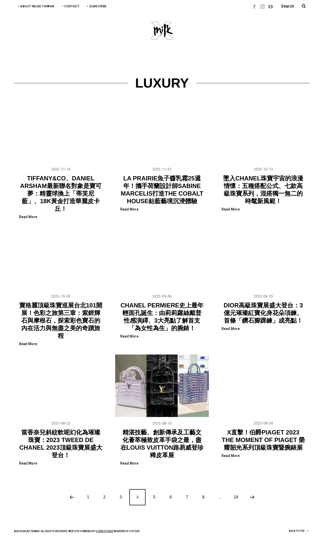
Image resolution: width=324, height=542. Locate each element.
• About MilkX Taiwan (36, 6)
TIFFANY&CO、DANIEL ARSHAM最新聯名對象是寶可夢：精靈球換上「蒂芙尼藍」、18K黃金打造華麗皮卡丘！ (60, 193)
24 (236, 497)
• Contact (70, 6)
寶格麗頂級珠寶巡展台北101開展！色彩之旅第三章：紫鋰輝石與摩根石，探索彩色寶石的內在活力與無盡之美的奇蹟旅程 (60, 320)
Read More (28, 217)
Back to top (299, 531)
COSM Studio (104, 531)
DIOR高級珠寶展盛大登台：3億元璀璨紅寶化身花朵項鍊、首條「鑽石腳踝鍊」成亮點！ (263, 313)
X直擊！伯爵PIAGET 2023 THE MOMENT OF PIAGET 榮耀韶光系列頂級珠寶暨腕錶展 (263, 440)
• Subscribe (97, 6)
